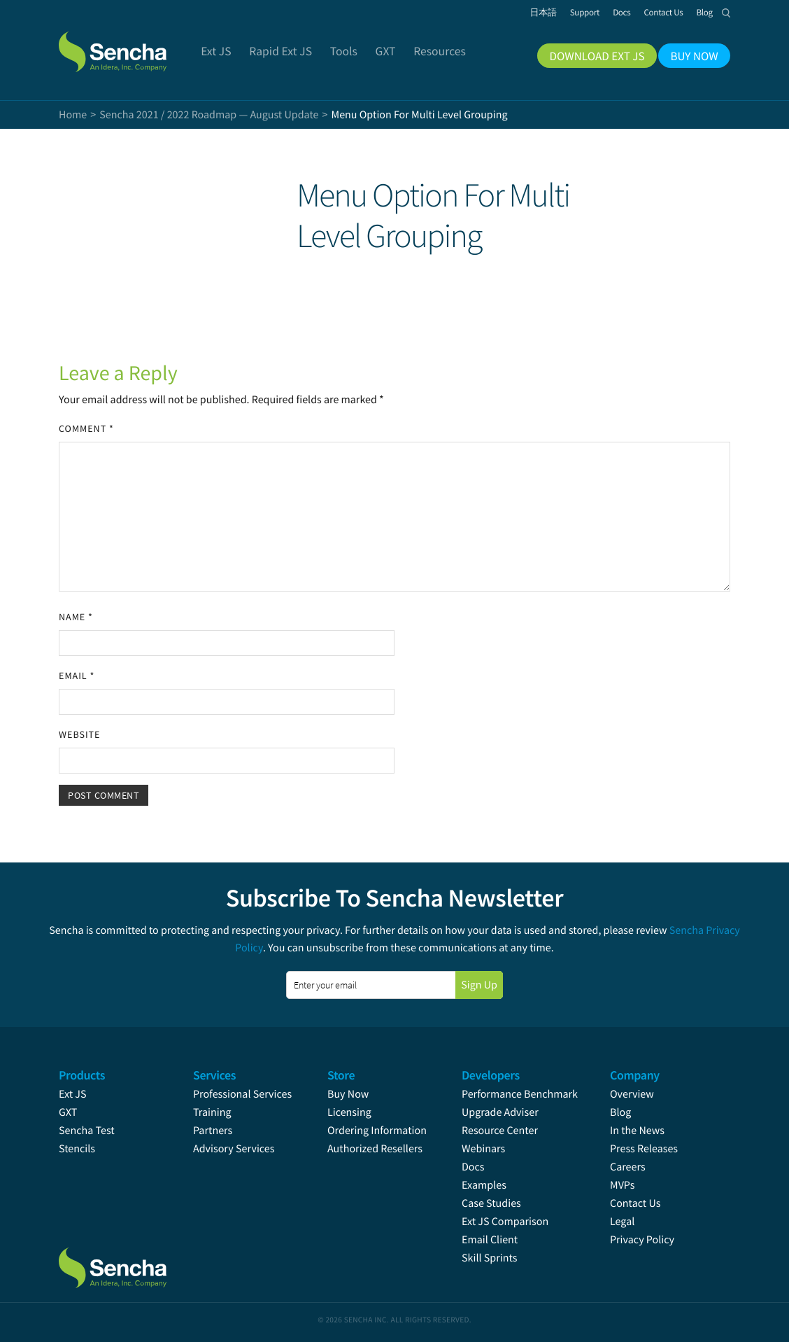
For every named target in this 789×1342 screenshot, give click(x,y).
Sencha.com (130, 45)
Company (635, 1075)
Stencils (77, 1149)
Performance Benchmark (520, 1094)
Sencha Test (87, 1131)
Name (76, 616)
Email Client (490, 1240)
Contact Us (635, 1203)
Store (341, 1075)
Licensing (349, 1112)
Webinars (483, 1149)
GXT (68, 1112)
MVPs (622, 1185)
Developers (491, 1075)
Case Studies (491, 1203)
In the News (637, 1131)
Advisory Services (233, 1149)
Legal (622, 1222)
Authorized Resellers (374, 1149)
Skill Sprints (489, 1258)
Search (726, 12)
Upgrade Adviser (500, 1112)
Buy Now (348, 1094)
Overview (632, 1094)
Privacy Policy (642, 1240)
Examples (484, 1185)
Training (212, 1112)
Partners (212, 1131)
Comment (86, 428)
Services (214, 1075)
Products (82, 1075)
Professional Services (242, 1094)
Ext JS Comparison (505, 1222)
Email (76, 675)
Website (79, 734)
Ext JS (73, 1094)
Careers (628, 1167)
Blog (620, 1112)
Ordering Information (377, 1131)
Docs (473, 1167)
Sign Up (479, 985)
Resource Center (500, 1131)
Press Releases (644, 1149)
